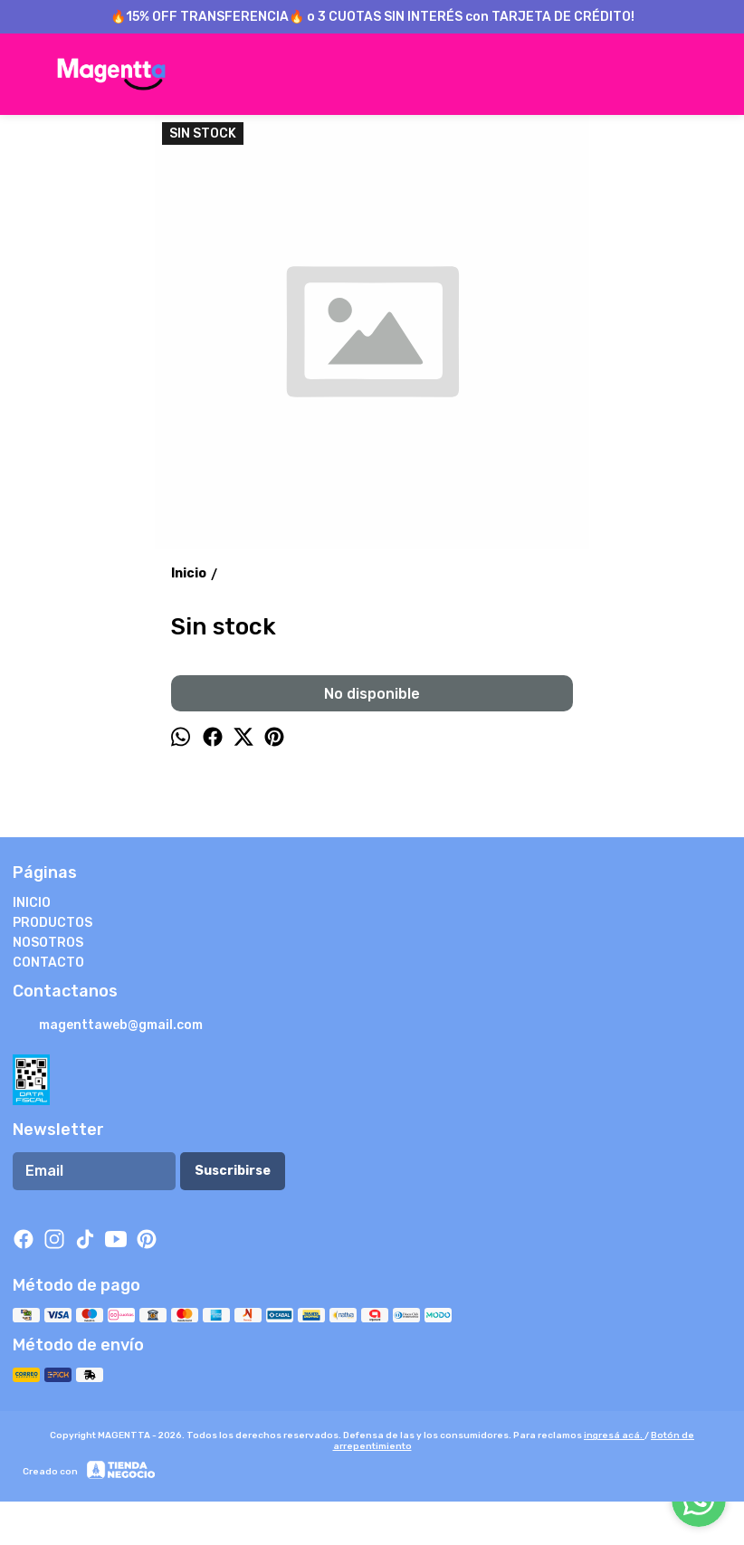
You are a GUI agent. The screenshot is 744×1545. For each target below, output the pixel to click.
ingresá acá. (614, 1435)
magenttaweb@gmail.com (108, 1026)
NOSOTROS (48, 942)
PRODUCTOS (52, 922)
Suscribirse (233, 1170)
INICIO (32, 903)
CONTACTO (48, 962)
